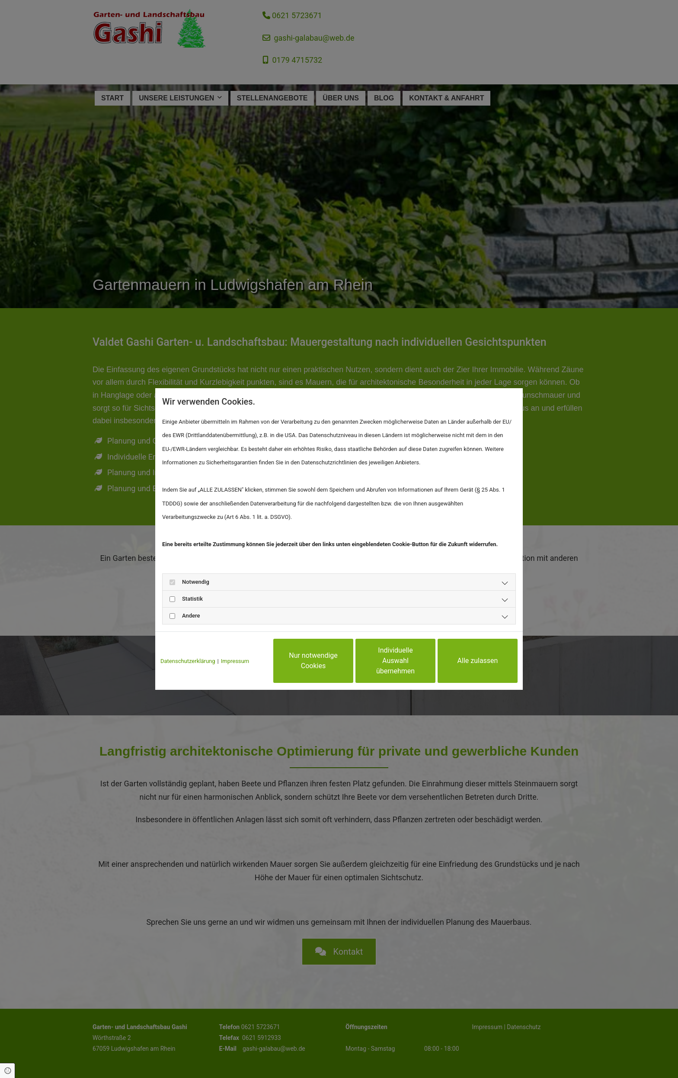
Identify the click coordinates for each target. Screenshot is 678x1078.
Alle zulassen (477, 660)
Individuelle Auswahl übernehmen (395, 660)
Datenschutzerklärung (187, 661)
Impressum (235, 661)
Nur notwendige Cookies (313, 660)
